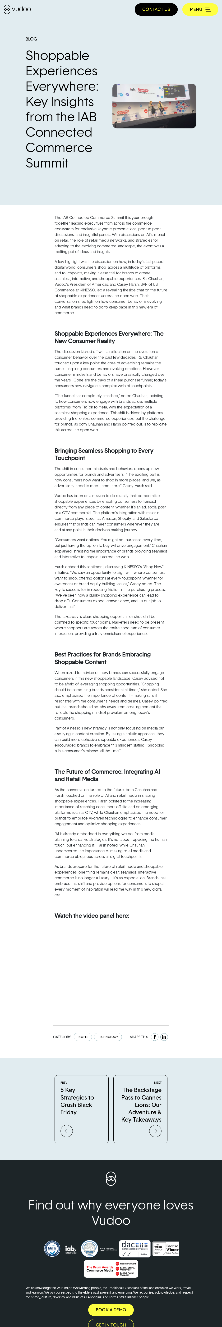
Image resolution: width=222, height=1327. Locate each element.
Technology (108, 1037)
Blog (31, 39)
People (83, 1037)
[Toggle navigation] (200, 9)
